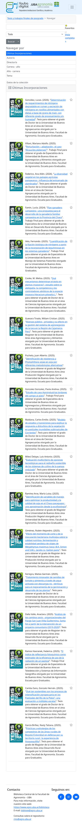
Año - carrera (13, 71)
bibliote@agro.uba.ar (32, 810)
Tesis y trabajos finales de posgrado (25, 18)
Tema (9, 75)
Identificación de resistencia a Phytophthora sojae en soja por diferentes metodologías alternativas (44, 362)
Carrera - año (13, 66)
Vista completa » (70, 38)
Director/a (12, 62)
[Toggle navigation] (72, 7)
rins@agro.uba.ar (22, 819)
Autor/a (10, 57)
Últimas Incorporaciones (19, 53)
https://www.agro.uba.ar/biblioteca (31, 807)
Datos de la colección (17, 82)
